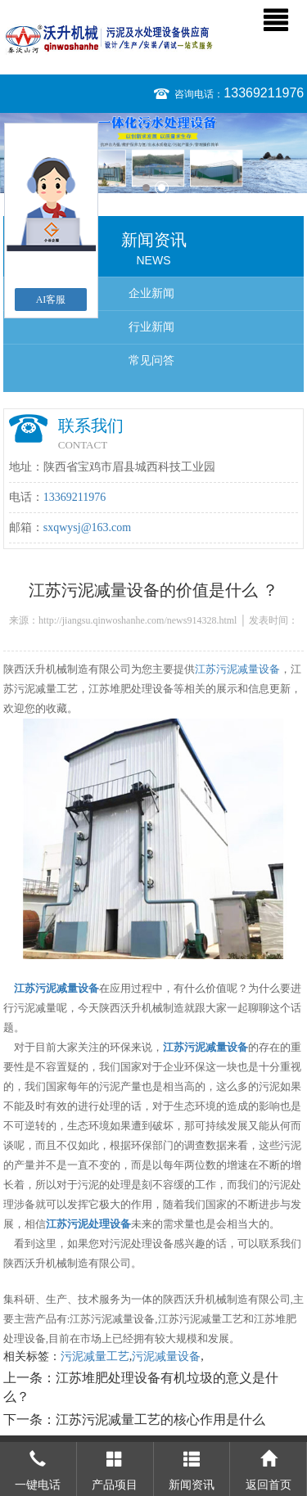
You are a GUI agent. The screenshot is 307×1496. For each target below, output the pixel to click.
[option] (153, 153)
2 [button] (161, 188)
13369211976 (263, 93)
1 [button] (146, 188)
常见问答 (151, 360)
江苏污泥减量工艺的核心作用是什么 (160, 1419)
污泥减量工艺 (95, 1356)
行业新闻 (151, 327)
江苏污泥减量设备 (237, 669)
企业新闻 (151, 293)
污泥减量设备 (166, 1356)
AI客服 (51, 299)
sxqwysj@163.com (87, 527)
